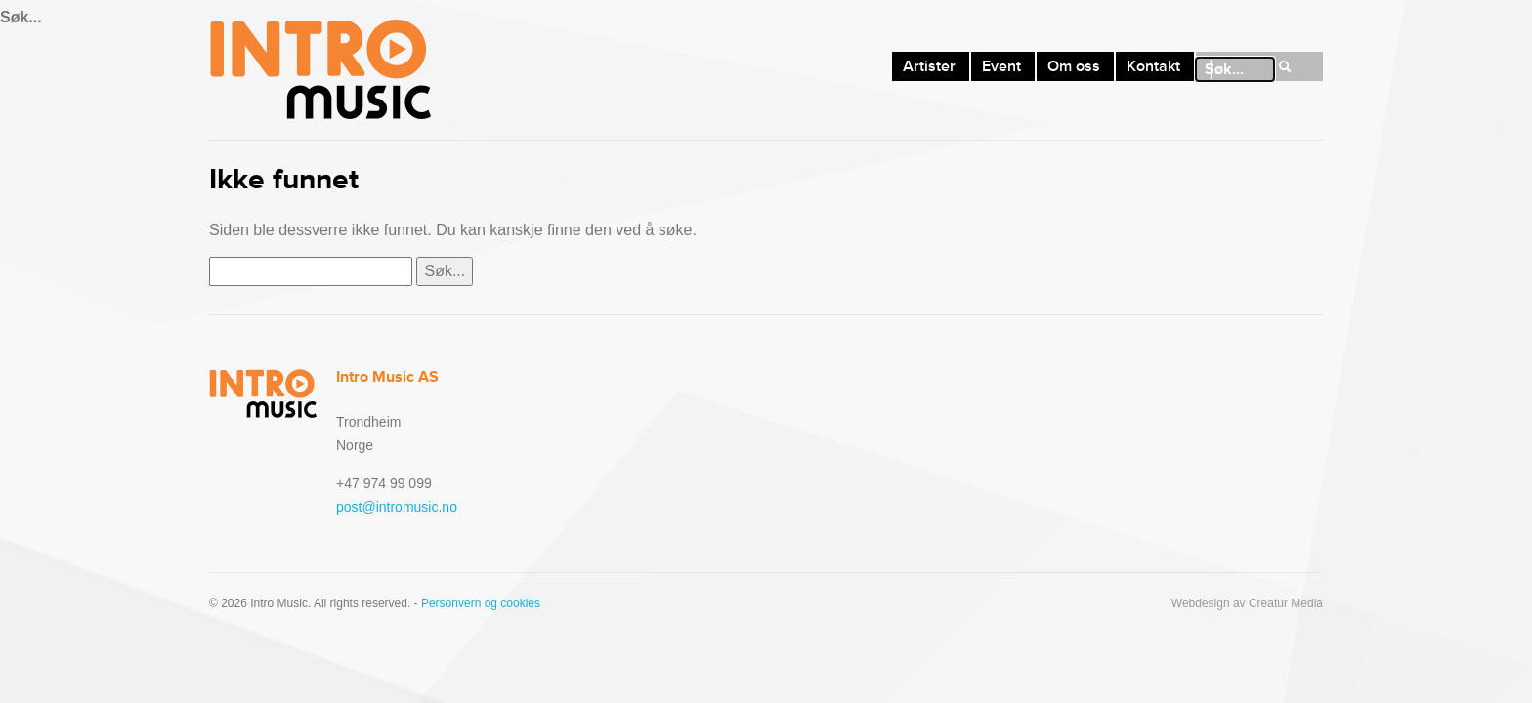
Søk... (1224, 69)
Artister (929, 66)
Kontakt (1153, 66)
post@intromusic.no (396, 507)
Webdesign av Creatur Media (1247, 603)
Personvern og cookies (480, 603)
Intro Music (320, 70)
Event (1001, 66)
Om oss (1073, 66)
